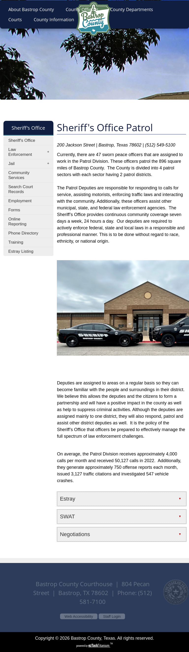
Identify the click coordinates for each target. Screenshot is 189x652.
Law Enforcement (30, 152)
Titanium (99, 645)
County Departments (133, 9)
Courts (16, 19)
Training (15, 242)
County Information (55, 19)
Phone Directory (23, 233)
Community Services (19, 175)
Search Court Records (20, 189)
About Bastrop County (32, 9)
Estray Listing (20, 251)
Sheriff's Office (21, 140)
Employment (20, 201)
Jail (30, 164)
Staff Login (112, 616)
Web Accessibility (78, 616)
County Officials (83, 9)
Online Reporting (17, 221)
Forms (14, 210)
